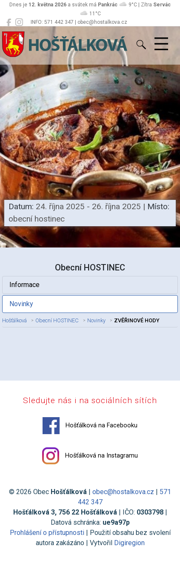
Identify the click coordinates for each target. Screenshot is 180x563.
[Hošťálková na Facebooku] (8, 22)
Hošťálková (14, 320)
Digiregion (129, 543)
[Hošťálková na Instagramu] (19, 22)
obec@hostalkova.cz (123, 492)
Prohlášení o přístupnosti (47, 533)
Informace (24, 285)
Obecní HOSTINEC (57, 320)
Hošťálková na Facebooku (90, 425)
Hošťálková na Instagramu (90, 455)
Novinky (21, 304)
